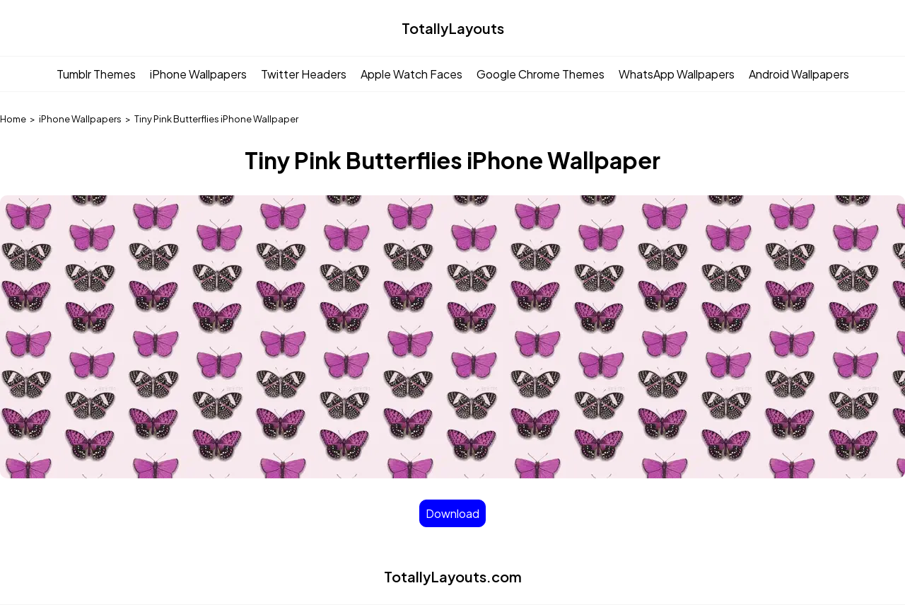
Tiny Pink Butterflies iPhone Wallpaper (216, 119)
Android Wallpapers (799, 74)
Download (452, 513)
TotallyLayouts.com (453, 576)
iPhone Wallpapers (198, 74)
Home (13, 119)
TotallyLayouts (453, 28)
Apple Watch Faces (411, 74)
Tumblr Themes (96, 74)
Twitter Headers (303, 74)
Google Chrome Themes (541, 74)
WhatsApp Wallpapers (677, 74)
